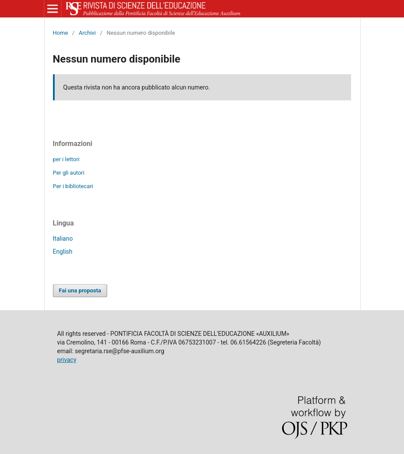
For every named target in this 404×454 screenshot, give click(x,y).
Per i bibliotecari (73, 186)
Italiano (63, 238)
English (62, 251)
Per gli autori (69, 172)
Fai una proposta (80, 290)
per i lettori (66, 159)
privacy (66, 359)
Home (60, 33)
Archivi (87, 33)
